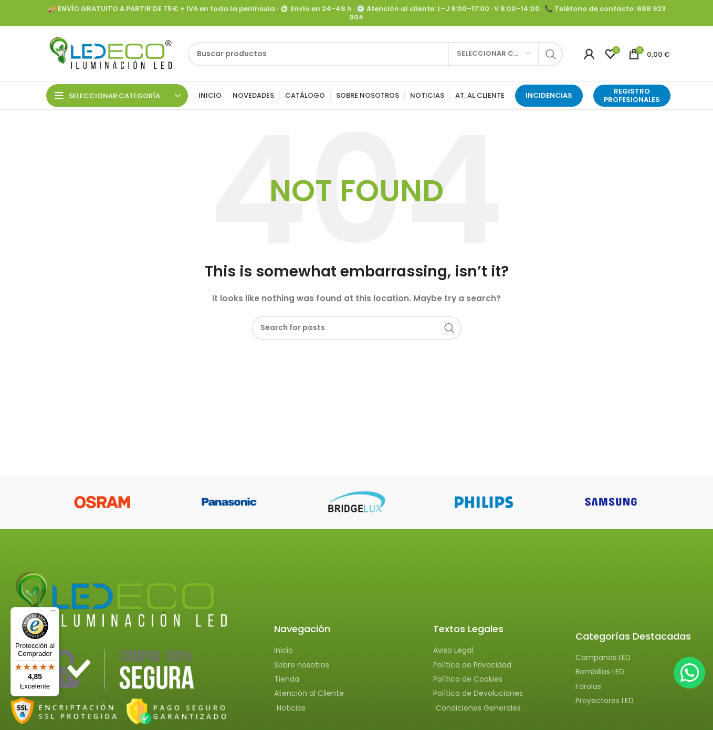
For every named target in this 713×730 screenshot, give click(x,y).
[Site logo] (109, 53)
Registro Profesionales (632, 95)
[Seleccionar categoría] (493, 54)
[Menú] (53, 613)
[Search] (375, 54)
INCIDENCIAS (549, 95)
